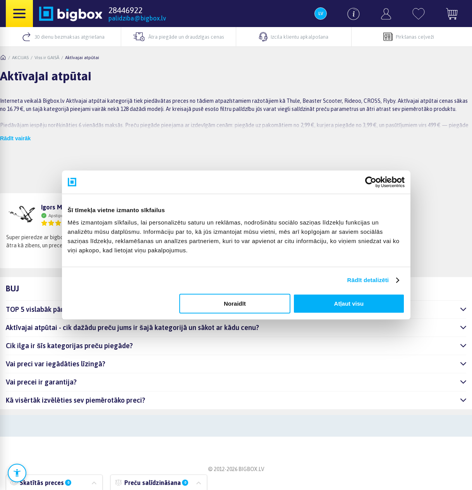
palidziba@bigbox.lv (137, 18)
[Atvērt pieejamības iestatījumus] (17, 473)
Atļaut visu (349, 303)
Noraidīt (235, 303)
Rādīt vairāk (15, 138)
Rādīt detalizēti (368, 280)
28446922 (125, 10)
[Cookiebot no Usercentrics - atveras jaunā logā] (371, 182)
